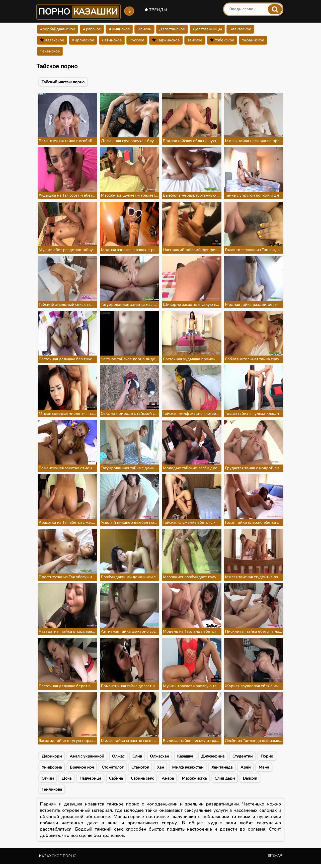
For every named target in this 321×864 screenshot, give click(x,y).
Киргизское (83, 40)
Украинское (253, 40)
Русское (136, 40)
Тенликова (52, 789)
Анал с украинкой (87, 756)
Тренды (155, 10)
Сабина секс (142, 778)
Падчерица (90, 778)
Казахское (52, 40)
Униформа (52, 767)
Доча (66, 778)
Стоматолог (112, 767)
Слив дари (225, 778)
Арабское (92, 29)
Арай (245, 767)
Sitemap (275, 855)
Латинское (112, 40)
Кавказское (240, 29)
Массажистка (194, 778)
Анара (168, 778)
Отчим (48, 778)
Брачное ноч (82, 767)
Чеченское (50, 51)
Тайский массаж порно (63, 82)
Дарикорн (52, 756)
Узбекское (222, 40)
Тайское (194, 40)
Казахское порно (57, 855)
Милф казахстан (187, 767)
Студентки (242, 756)
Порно (78, 12)
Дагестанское (172, 29)
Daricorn (250, 778)
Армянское (119, 29)
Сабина (116, 778)
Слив (137, 756)
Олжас (118, 756)
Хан (160, 767)
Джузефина (212, 756)
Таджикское (166, 40)
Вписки (144, 29)
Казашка (185, 756)
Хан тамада (221, 767)
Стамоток (140, 767)
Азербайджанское (57, 29)
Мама (264, 767)
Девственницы (207, 29)
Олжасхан (159, 756)
